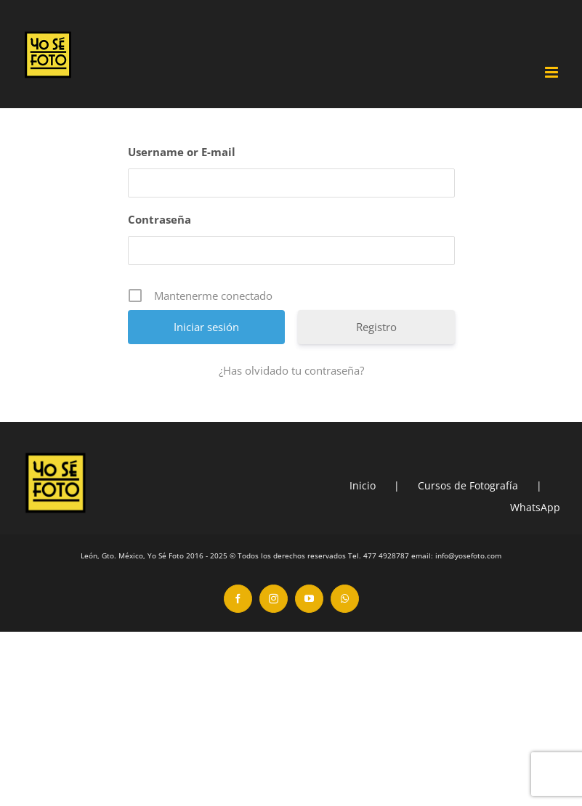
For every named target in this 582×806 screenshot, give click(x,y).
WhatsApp (535, 507)
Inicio (362, 485)
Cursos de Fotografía (468, 485)
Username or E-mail (181, 151)
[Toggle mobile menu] (552, 72)
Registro (376, 326)
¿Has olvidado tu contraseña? (291, 370)
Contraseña (159, 219)
